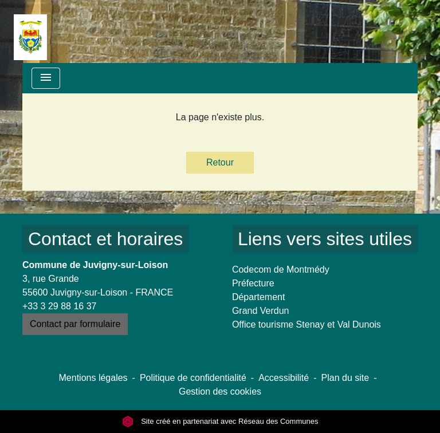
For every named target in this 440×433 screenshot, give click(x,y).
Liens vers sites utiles (325, 239)
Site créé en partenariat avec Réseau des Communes (220, 421)
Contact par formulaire (75, 324)
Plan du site (345, 378)
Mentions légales (93, 378)
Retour (220, 162)
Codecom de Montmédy (280, 269)
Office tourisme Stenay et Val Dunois (306, 324)
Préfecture (253, 283)
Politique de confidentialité (193, 378)
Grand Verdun (260, 311)
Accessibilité (283, 378)
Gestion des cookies (220, 391)
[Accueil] (30, 31)
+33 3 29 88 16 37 (59, 306)
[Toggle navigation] (46, 78)
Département (258, 297)
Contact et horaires (105, 239)
